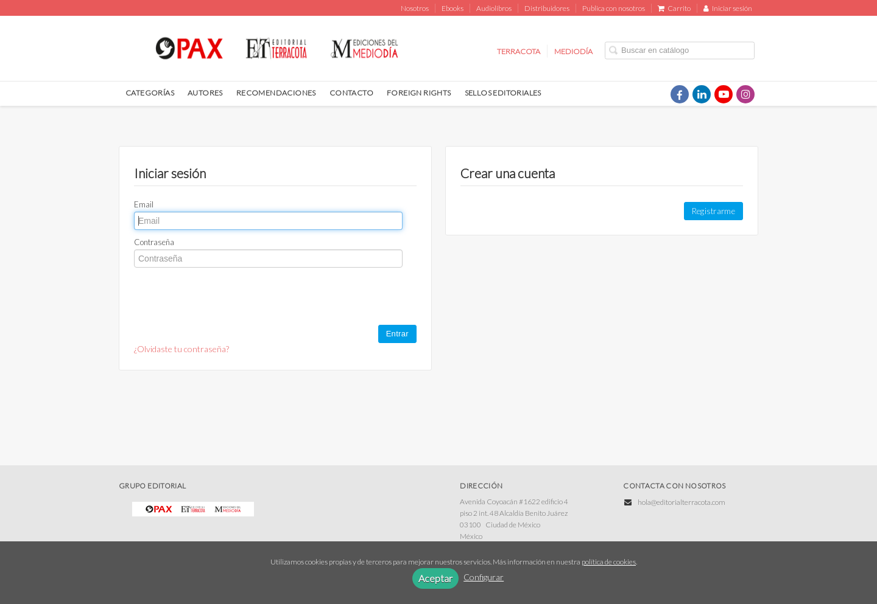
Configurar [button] (483, 577)
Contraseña (154, 242)
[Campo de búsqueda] (680, 50)
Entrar (397, 333)
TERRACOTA (518, 50)
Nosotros (415, 8)
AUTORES (205, 92)
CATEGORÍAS (149, 92)
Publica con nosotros (613, 8)
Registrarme (713, 211)
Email (143, 204)
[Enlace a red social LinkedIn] (701, 94)
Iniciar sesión (727, 8)
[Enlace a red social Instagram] (745, 94)
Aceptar (435, 578)
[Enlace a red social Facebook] (680, 94)
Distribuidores (546, 8)
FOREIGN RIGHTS (419, 92)
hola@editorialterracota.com (681, 502)
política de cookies (609, 561)
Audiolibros (494, 8)
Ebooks (452, 8)
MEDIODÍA (573, 50)
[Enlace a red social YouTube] (723, 94)
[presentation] (226, 297)
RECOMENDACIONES (276, 92)
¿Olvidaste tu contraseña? (181, 349)
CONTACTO (351, 92)
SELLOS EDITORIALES (503, 92)
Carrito (674, 8)
